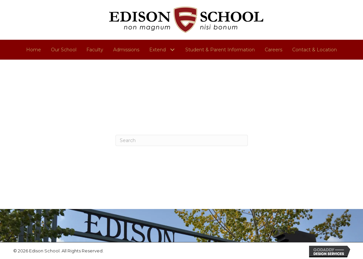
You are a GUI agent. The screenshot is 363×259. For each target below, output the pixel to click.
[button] (172, 50)
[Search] (181, 140)
